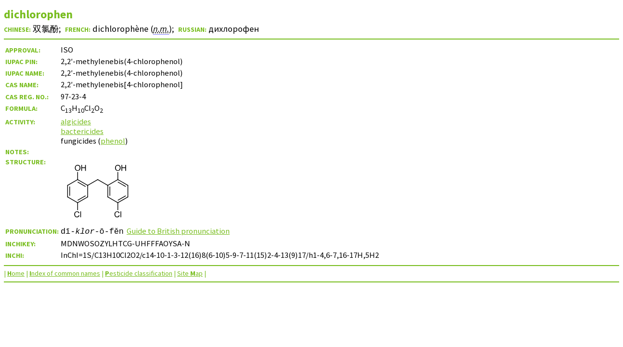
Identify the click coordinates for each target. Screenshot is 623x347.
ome (16, 273)
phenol (113, 140)
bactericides (82, 131)
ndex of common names (64, 273)
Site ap (190, 273)
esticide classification (138, 273)
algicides (76, 121)
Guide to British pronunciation (178, 231)
